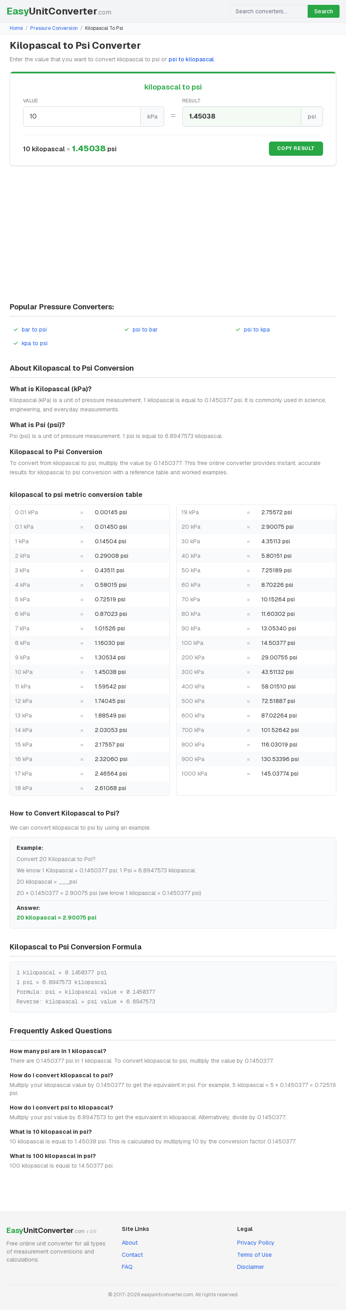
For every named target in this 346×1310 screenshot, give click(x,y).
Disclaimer (250, 1266)
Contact (132, 1254)
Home (16, 28)
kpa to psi (30, 342)
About (130, 1241)
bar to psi (30, 328)
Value (30, 101)
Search (323, 11)
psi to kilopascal (191, 59)
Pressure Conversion (54, 28)
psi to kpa (252, 328)
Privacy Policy (256, 1241)
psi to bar (141, 328)
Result (191, 101)
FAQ (127, 1266)
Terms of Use (254, 1254)
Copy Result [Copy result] (296, 148)
